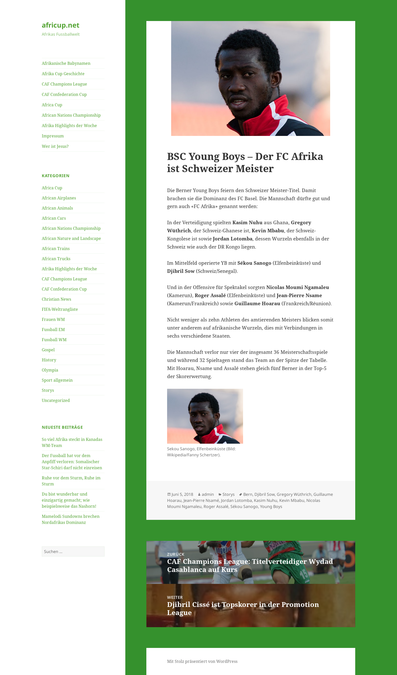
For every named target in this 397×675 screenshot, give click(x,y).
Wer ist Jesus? (55, 146)
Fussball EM (53, 329)
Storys (48, 390)
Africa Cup (52, 105)
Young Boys (271, 506)
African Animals (57, 208)
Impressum (53, 136)
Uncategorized (56, 400)
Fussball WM (54, 339)
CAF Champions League (64, 84)
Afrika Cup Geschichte (63, 73)
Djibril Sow (264, 494)
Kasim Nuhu (265, 500)
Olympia (50, 370)
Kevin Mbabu (291, 500)
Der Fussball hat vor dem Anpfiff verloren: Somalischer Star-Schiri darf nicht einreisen (72, 462)
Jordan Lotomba (236, 500)
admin (208, 494)
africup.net (61, 25)
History (49, 360)
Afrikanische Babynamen (66, 63)
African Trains (56, 248)
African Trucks (56, 258)
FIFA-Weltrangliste (60, 309)
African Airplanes (59, 198)
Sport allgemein (57, 380)
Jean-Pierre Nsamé (201, 500)
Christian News (56, 299)
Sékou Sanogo (244, 506)
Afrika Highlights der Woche (69, 125)
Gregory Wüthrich (294, 494)
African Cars (54, 218)
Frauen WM (53, 319)
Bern (247, 494)
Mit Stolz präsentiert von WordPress (202, 661)
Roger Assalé (216, 506)
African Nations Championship (71, 115)
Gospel (48, 350)
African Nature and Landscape (71, 238)
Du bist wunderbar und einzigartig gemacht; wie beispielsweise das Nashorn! (69, 500)
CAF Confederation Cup (64, 94)
